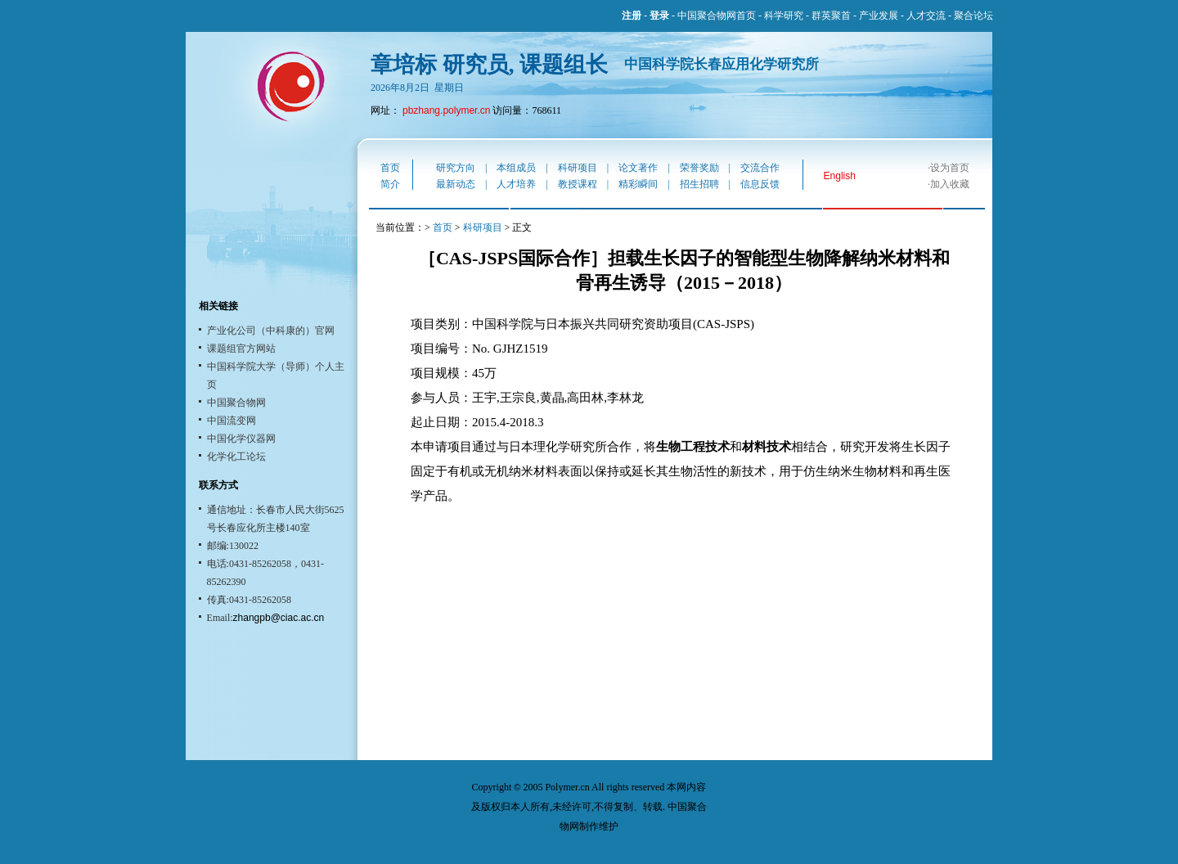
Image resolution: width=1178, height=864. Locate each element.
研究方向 (455, 167)
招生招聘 (699, 184)
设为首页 (949, 167)
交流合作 (760, 167)
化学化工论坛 (236, 456)
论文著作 (638, 167)
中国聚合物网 (236, 402)
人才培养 (516, 184)
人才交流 (926, 15)
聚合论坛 (973, 15)
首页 (390, 167)
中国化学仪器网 (241, 438)
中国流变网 (231, 420)
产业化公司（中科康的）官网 (271, 330)
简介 (390, 184)
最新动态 (455, 184)
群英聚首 (831, 15)
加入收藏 (949, 184)
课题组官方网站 (241, 348)
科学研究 (783, 15)
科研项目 (577, 167)
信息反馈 (760, 184)
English (840, 176)
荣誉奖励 (699, 167)
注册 (631, 15)
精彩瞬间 (638, 184)
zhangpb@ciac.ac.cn (279, 617)
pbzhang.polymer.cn (446, 110)
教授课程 (577, 184)
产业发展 (878, 15)
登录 (659, 15)
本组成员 (516, 167)
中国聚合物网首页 (716, 15)
